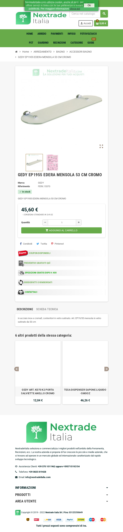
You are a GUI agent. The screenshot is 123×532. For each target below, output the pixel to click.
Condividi (26, 243)
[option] (38, 372)
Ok (89, 5)
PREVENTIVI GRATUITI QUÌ (37, 263)
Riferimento (24, 186)
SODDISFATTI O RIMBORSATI (38, 282)
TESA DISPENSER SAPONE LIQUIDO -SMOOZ (85, 391)
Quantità (25, 222)
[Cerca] (88, 14)
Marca (21, 182)
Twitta (41, 243)
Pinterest (57, 243)
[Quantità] (62, 222)
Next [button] (106, 369)
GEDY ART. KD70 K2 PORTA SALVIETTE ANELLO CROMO (37, 391)
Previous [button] (16, 369)
